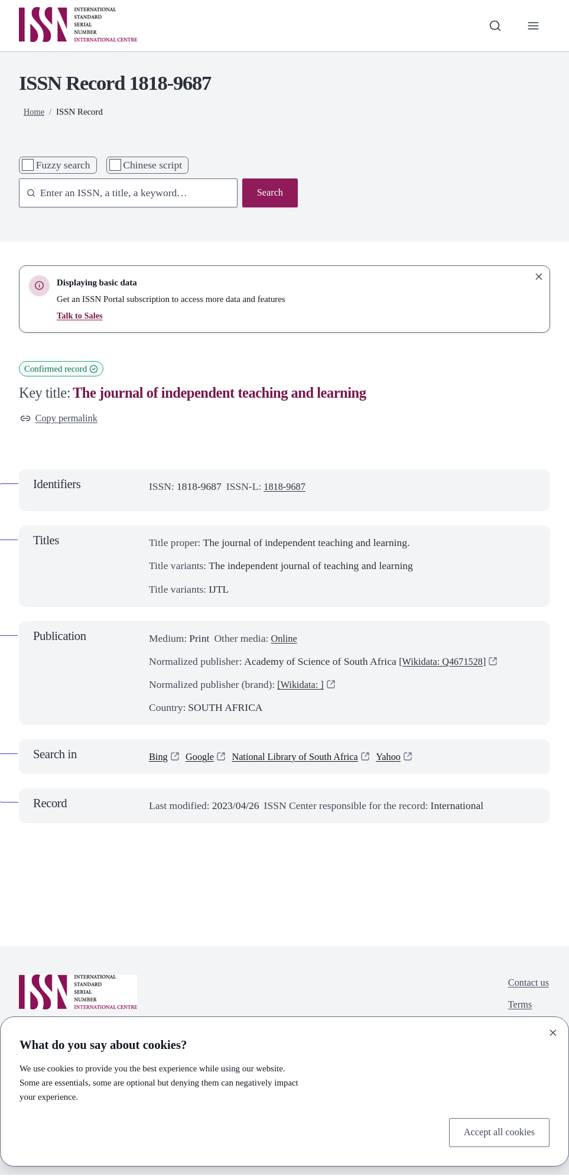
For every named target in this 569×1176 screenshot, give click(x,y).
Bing (159, 758)
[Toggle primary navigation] (532, 25)
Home (34, 111)
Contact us (527, 985)
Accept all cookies (497, 1132)
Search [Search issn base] (269, 193)
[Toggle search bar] (493, 25)
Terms (518, 1008)
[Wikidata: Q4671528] (446, 662)
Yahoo (402, 758)
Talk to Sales (80, 315)
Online (285, 639)
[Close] (553, 1031)
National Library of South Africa (304, 758)
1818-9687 (286, 488)
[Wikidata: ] (302, 685)
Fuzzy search (63, 165)
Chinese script (152, 165)
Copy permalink (61, 419)
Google (202, 758)
